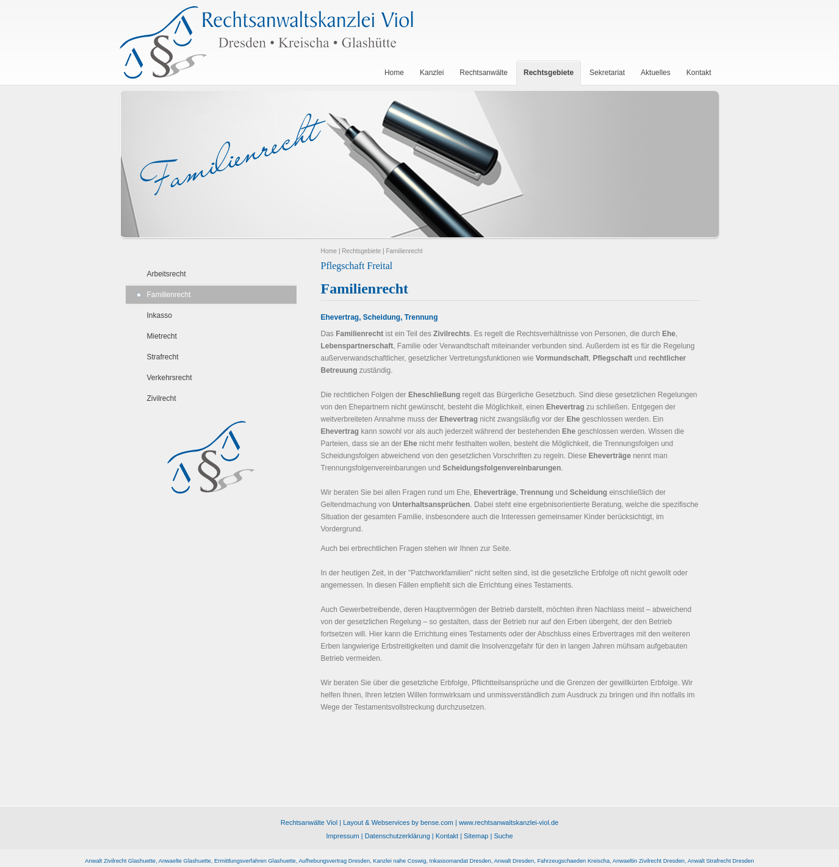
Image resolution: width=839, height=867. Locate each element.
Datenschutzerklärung (397, 836)
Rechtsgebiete (361, 251)
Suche (503, 836)
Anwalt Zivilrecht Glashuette (120, 861)
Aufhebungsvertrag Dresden (334, 861)
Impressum (342, 836)
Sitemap (476, 836)
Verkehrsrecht (169, 377)
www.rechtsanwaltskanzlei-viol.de (508, 822)
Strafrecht (163, 357)
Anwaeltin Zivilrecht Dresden (649, 861)
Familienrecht (169, 294)
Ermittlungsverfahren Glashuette (255, 861)
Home (329, 251)
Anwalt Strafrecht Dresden (721, 861)
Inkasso (159, 315)
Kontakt (447, 836)
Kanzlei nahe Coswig (399, 861)
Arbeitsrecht (166, 274)
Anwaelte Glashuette (185, 861)
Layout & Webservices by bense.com (398, 822)
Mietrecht (162, 336)
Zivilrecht (161, 398)
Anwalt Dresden (514, 861)
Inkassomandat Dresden (460, 861)
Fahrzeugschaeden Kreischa (573, 861)
